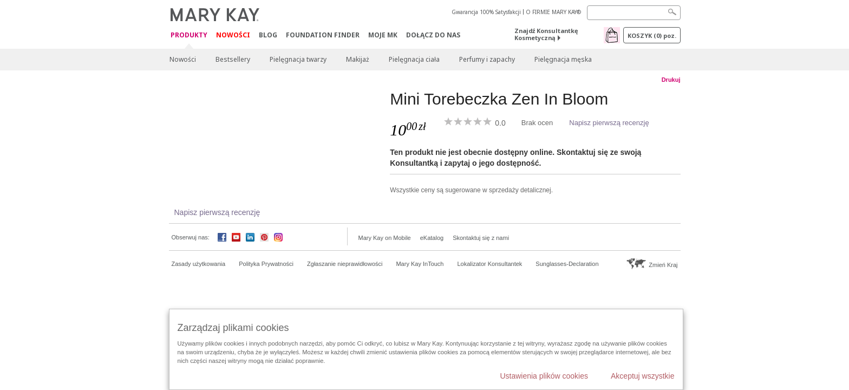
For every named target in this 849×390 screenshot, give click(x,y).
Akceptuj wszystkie (642, 376)
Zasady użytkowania (199, 264)
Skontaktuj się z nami (481, 238)
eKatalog (431, 238)
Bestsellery (232, 59)
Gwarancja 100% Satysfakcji (486, 12)
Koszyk (652, 35)
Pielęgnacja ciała (414, 59)
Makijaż (357, 59)
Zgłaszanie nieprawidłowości (344, 264)
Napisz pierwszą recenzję (609, 123)
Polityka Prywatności (266, 264)
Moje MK (382, 34)
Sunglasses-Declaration (566, 264)
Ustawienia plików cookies (544, 376)
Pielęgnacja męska (563, 59)
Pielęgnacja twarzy (298, 59)
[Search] (634, 12)
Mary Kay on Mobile (384, 238)
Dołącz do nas (433, 34)
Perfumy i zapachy (487, 59)
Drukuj (671, 79)
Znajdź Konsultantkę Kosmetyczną (546, 34)
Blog (268, 34)
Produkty (189, 35)
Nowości (233, 34)
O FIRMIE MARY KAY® (553, 12)
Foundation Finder (323, 34)
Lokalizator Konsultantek (490, 264)
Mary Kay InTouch (419, 264)
